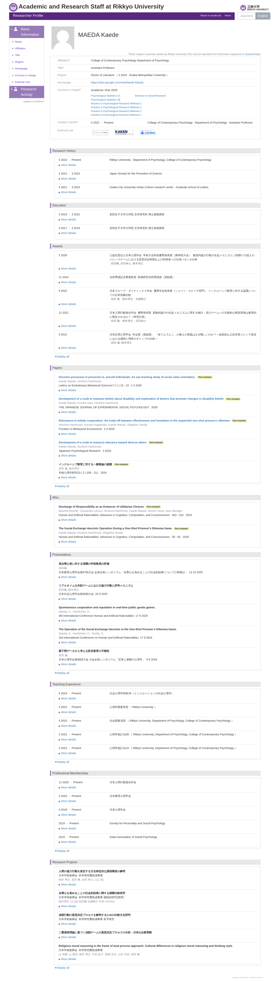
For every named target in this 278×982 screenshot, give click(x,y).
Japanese (246, 15)
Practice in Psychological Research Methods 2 (116, 111)
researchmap (252, 54)
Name (18, 41)
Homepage (21, 68)
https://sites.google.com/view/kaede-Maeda (117, 82)
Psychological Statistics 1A (105, 95)
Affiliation (20, 48)
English (263, 15)
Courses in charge (25, 75)
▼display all (62, 356)
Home (228, 15)
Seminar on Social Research (150, 95)
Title (17, 55)
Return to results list (210, 15)
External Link (22, 82)
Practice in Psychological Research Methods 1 (116, 103)
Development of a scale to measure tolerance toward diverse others (103, 442)
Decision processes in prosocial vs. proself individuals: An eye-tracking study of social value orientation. (127, 377)
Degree (19, 61)
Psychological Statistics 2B (105, 99)
